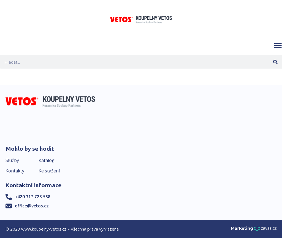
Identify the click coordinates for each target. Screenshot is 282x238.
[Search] (275, 62)
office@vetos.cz (32, 205)
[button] (278, 45)
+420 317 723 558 (32, 196)
